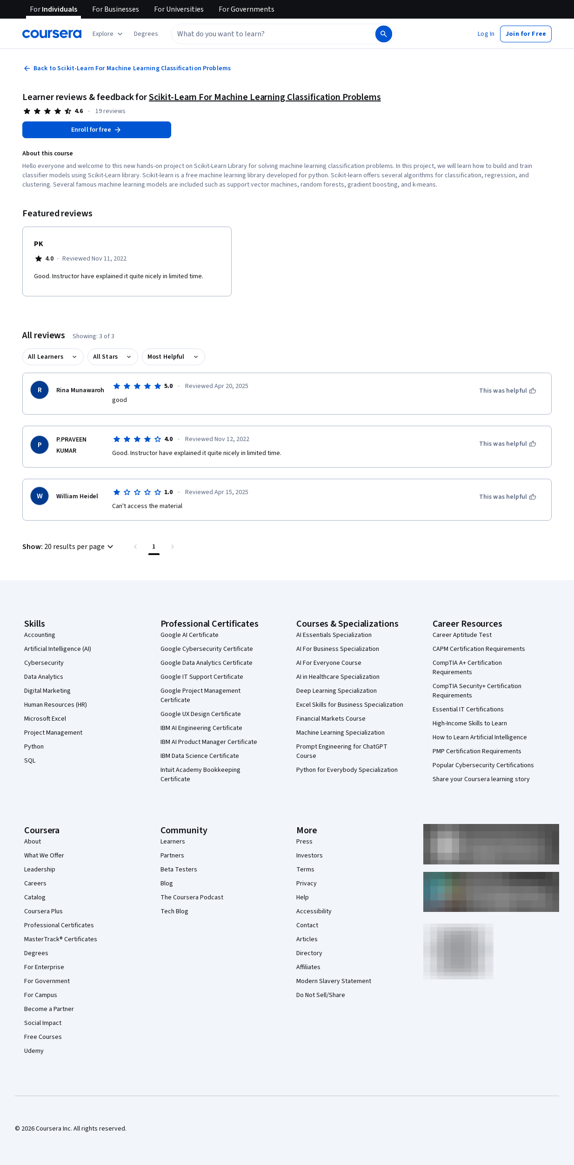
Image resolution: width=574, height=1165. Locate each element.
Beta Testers (178, 869)
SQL (29, 760)
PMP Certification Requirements (477, 751)
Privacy (306, 883)
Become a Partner (49, 1009)
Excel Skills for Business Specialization (349, 705)
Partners (172, 855)
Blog (166, 883)
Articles (307, 939)
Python (34, 746)
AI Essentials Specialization (334, 635)
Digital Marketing (47, 691)
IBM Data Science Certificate (199, 756)
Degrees (36, 953)
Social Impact (42, 1023)
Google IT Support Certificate (201, 677)
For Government (47, 981)
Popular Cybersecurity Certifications (483, 765)
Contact (307, 925)
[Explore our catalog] (108, 34)
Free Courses (43, 1037)
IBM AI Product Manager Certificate (208, 742)
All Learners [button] (45, 357)
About (32, 841)
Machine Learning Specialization (340, 732)
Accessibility (314, 911)
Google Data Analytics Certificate (206, 663)
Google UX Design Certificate (200, 714)
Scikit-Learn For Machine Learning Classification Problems (265, 97)
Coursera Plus (43, 911)
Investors (309, 855)
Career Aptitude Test (462, 635)
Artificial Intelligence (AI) (57, 649)
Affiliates (308, 967)
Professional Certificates (59, 925)
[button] (146, 34)
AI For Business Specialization (337, 649)
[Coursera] (51, 34)
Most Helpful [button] (166, 357)
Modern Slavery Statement (333, 981)
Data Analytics (43, 677)
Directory (309, 953)
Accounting (39, 635)
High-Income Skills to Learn (470, 723)
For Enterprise (44, 967)
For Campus (40, 995)
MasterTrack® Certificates (60, 939)
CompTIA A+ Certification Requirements (467, 667)
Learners (172, 841)
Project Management (53, 732)
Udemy (34, 1051)
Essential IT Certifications (468, 709)
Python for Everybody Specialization (347, 770)
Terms (305, 869)
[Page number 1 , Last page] (154, 546)
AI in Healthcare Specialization (338, 677)
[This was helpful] (508, 391)
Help (302, 897)
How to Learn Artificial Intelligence (480, 737)
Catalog (35, 897)
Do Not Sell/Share (320, 995)
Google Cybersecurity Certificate (206, 649)
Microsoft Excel (45, 718)
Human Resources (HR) (55, 705)
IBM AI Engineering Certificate (201, 728)
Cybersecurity (44, 663)
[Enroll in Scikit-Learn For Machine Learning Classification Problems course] (96, 129)
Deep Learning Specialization (336, 691)
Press (304, 841)
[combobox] (263, 34)
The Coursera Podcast (191, 897)
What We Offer (44, 855)
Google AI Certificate (189, 635)
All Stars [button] (105, 357)
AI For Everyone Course (328, 663)
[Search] (383, 34)
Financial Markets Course (331, 718)
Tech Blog (174, 911)
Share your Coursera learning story (481, 779)
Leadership (39, 869)
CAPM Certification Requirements (479, 649)
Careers (35, 883)
